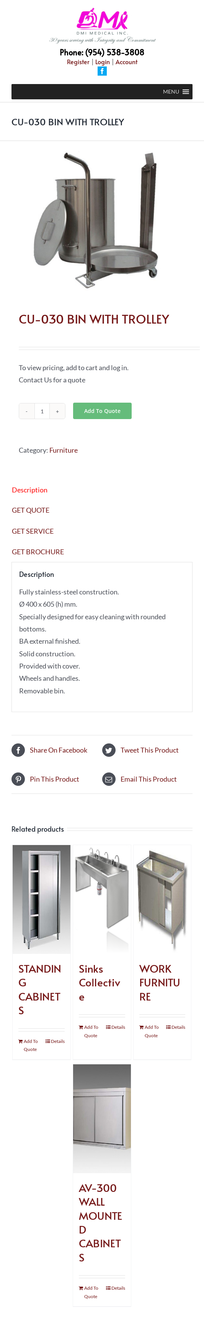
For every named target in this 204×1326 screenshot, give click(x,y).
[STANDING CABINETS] (41, 899)
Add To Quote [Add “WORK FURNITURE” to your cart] (152, 1031)
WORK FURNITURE (159, 982)
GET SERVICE (33, 531)
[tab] (102, 489)
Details (58, 1041)
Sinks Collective (99, 982)
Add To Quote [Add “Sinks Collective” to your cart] (91, 1031)
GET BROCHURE (38, 551)
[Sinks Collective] (102, 899)
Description (29, 490)
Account (126, 61)
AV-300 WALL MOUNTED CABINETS (100, 1222)
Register (78, 61)
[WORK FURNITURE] (162, 899)
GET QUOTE (30, 510)
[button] (171, 91)
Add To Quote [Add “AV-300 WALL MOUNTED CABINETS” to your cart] (91, 1292)
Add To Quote (102, 410)
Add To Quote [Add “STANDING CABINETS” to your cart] (31, 1045)
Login (102, 61)
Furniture (63, 450)
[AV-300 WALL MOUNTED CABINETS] (102, 1118)
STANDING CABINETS (39, 989)
